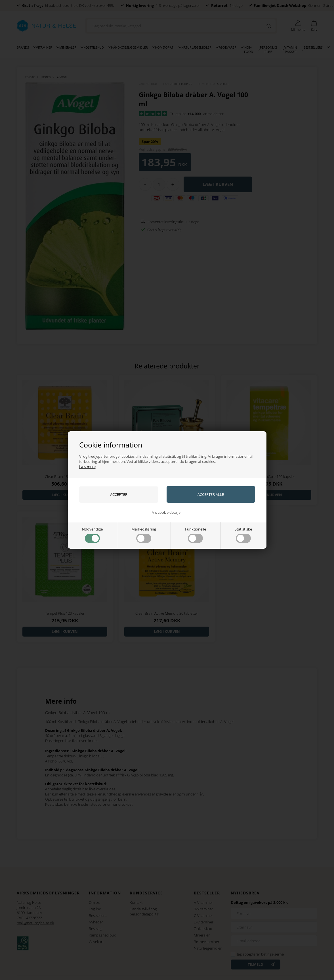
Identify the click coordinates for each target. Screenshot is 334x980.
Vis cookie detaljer (167, 512)
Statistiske (243, 535)
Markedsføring (143, 535)
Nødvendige (92, 535)
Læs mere (87, 466)
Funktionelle (195, 535)
